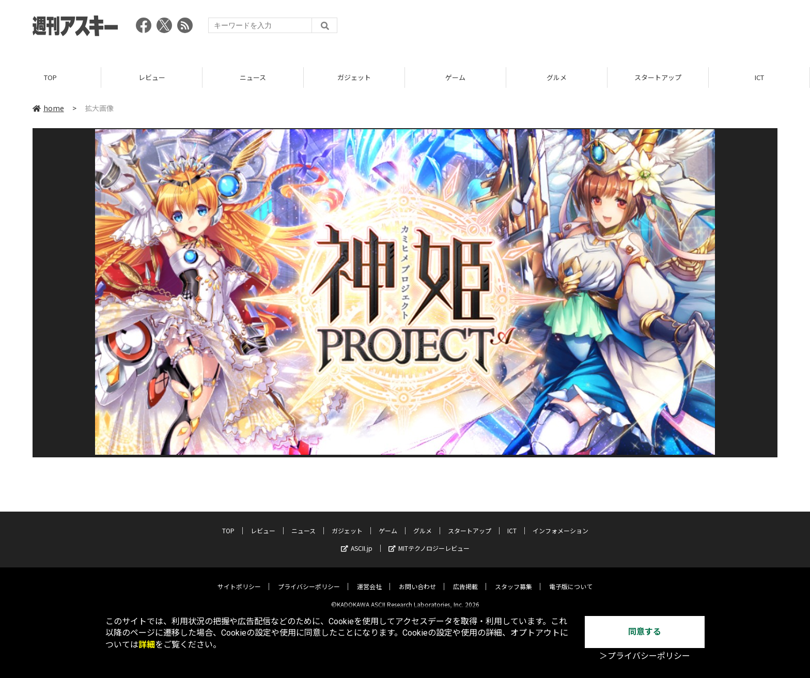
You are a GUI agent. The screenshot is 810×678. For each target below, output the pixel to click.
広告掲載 (465, 578)
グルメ (557, 77)
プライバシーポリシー (309, 578)
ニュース (253, 77)
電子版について (571, 578)
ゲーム (455, 77)
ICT (759, 77)
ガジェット (354, 77)
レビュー (151, 77)
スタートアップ (657, 77)
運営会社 (369, 578)
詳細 (146, 645)
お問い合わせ (417, 578)
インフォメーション (560, 522)
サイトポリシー (239, 578)
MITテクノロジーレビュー (429, 540)
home (48, 108)
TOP (50, 77)
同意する (644, 632)
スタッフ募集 (513, 578)
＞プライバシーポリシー (644, 656)
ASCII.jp (356, 540)
